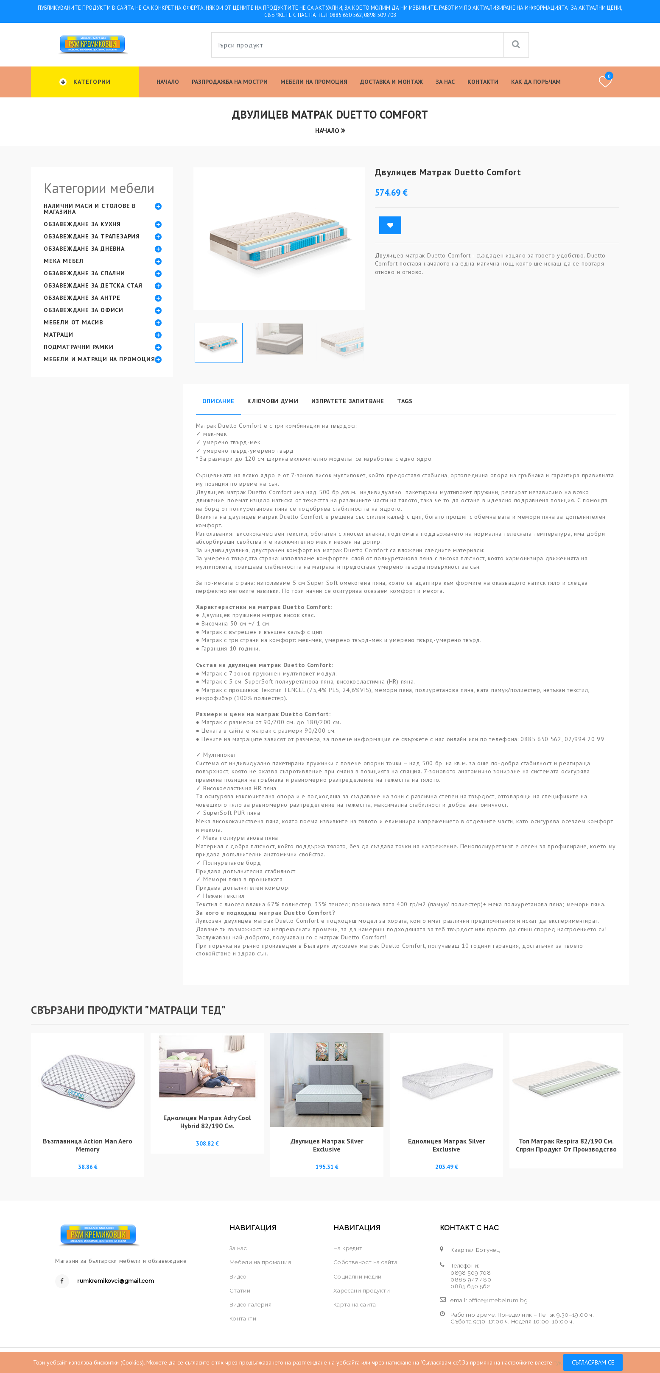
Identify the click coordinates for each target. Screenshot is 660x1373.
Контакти (482, 82)
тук (558, 1362)
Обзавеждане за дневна (84, 249)
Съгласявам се (593, 1362)
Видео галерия (250, 1304)
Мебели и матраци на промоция (99, 359)
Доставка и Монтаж (391, 82)
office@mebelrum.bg (498, 1300)
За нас (445, 82)
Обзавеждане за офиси (83, 310)
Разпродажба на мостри (230, 82)
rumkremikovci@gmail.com (115, 1280)
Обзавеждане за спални (84, 273)
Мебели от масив (73, 322)
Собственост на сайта (365, 1262)
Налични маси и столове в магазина (90, 209)
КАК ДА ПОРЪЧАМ (536, 82)
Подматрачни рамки (79, 347)
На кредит (348, 1248)
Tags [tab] (405, 401)
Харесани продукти (361, 1290)
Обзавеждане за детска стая (93, 285)
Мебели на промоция (313, 82)
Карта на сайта (354, 1304)
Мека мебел (64, 261)
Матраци (58, 335)
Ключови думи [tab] (272, 401)
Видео (238, 1276)
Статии (239, 1290)
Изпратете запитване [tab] (347, 401)
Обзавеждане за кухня (82, 224)
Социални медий (357, 1276)
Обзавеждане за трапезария (92, 236)
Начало (168, 82)
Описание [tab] (218, 401)
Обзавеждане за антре (82, 298)
